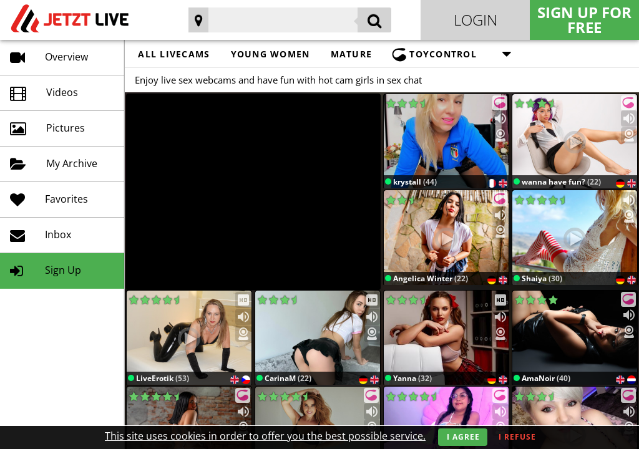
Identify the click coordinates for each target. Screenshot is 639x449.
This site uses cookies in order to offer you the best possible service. (265, 436)
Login (475, 19)
